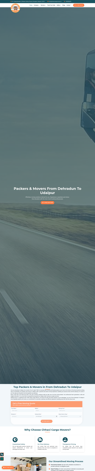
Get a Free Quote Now (47, 202)
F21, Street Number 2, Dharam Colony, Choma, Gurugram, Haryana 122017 (28, 1)
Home (31, 5)
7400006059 (67, 1)
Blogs (63, 5)
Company (36, 5)
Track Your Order (51, 5)
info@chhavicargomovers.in (54, 1)
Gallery (58, 5)
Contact (68, 5)
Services (43, 5)
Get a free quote (78, 5)
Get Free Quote (8, 467)
